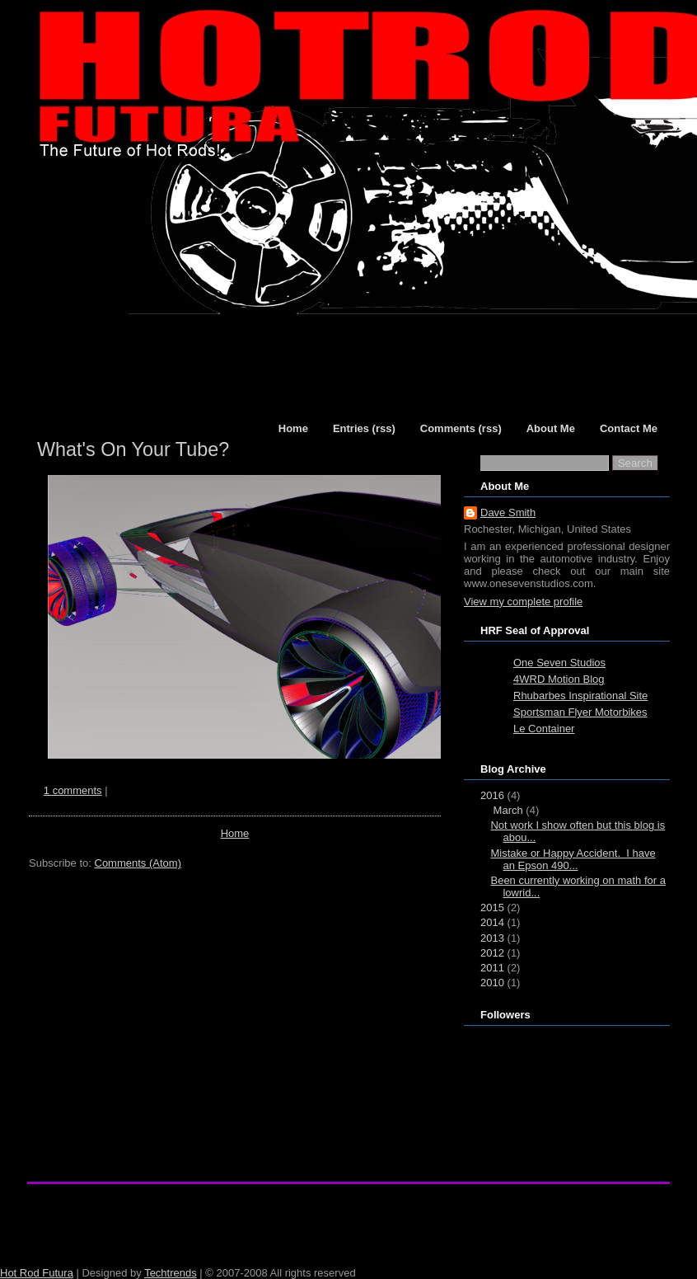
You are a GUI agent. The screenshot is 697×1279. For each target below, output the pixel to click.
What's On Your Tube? (133, 449)
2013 (492, 938)
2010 (492, 982)
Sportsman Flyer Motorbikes (580, 712)
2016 (492, 795)
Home (235, 833)
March (508, 810)
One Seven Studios (559, 662)
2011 (492, 968)
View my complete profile (523, 601)
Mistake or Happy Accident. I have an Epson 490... (572, 859)
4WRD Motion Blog (559, 679)
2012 (492, 953)
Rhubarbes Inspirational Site (580, 695)
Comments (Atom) (138, 863)
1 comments (73, 790)
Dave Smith (508, 512)
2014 (492, 922)
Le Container (543, 728)
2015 (492, 907)
